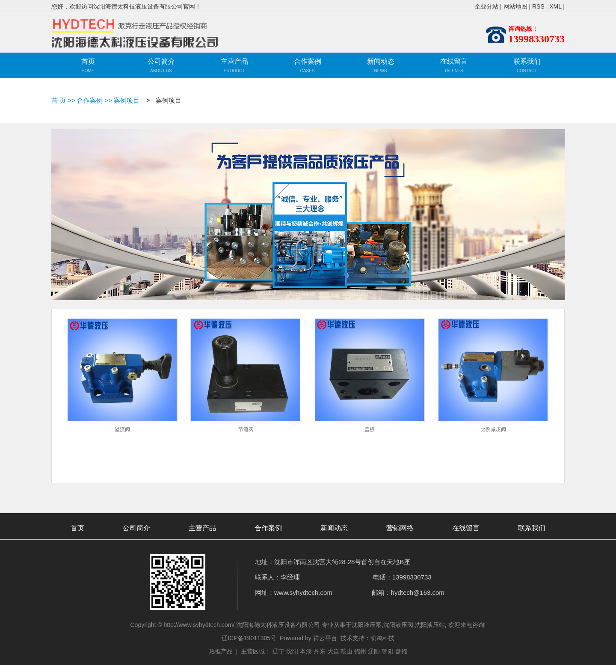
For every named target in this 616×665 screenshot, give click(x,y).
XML (555, 6)
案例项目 (126, 100)
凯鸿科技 (382, 638)
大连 (333, 651)
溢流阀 (122, 429)
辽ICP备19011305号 (249, 638)
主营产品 (234, 67)
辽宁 (278, 651)
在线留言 (454, 61)
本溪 (306, 651)
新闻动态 (380, 61)
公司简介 (161, 61)
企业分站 (486, 6)
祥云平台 (325, 638)
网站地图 (515, 6)
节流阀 (246, 429)
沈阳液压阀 (398, 624)
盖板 (369, 429)
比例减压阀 (493, 429)
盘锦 (401, 651)
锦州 (360, 651)
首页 (88, 61)
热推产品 (221, 651)
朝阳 (388, 651)
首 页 (58, 100)
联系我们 (527, 61)
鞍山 (346, 651)
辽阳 (374, 651)
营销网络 (400, 528)
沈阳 (292, 651)
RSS (538, 6)
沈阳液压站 (430, 624)
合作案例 (307, 61)
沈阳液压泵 (367, 624)
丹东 (320, 651)
